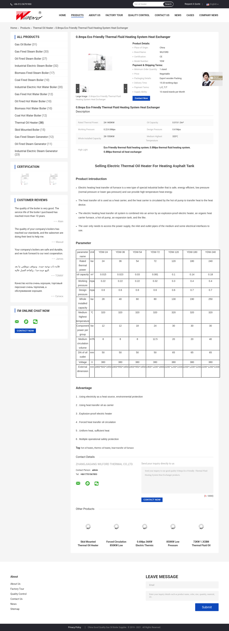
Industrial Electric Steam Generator (36, 151)
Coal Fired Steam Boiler (29, 80)
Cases (190, 15)
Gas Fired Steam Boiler (29, 51)
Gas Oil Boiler (23, 44)
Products (77, 15)
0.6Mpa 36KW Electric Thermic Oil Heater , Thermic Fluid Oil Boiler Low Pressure (144, 543)
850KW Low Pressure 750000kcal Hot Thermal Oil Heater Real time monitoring (173, 543)
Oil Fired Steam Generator (30, 144)
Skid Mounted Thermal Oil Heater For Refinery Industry (88, 543)
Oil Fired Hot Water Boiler (30, 101)
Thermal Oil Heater (43, 28)
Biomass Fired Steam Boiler (32, 73)
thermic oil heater (102, 448)
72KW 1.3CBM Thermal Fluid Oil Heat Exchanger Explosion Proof (201, 543)
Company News (208, 15)
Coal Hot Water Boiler (28, 115)
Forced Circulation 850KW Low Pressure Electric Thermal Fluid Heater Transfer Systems (116, 543)
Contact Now (141, 98)
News (178, 15)
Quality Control (139, 15)
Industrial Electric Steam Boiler (34, 65)
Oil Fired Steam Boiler (28, 58)
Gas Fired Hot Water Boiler (31, 94)
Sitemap (14, 609)
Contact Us (162, 15)
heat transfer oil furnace (123, 448)
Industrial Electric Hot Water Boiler (36, 87)
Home (62, 15)
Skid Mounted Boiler (27, 129)
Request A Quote (192, 4)
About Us (94, 15)
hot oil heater (87, 448)
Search (168, 4)
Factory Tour (114, 15)
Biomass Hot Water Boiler (30, 108)
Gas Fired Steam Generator (31, 137)
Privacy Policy (74, 627)
